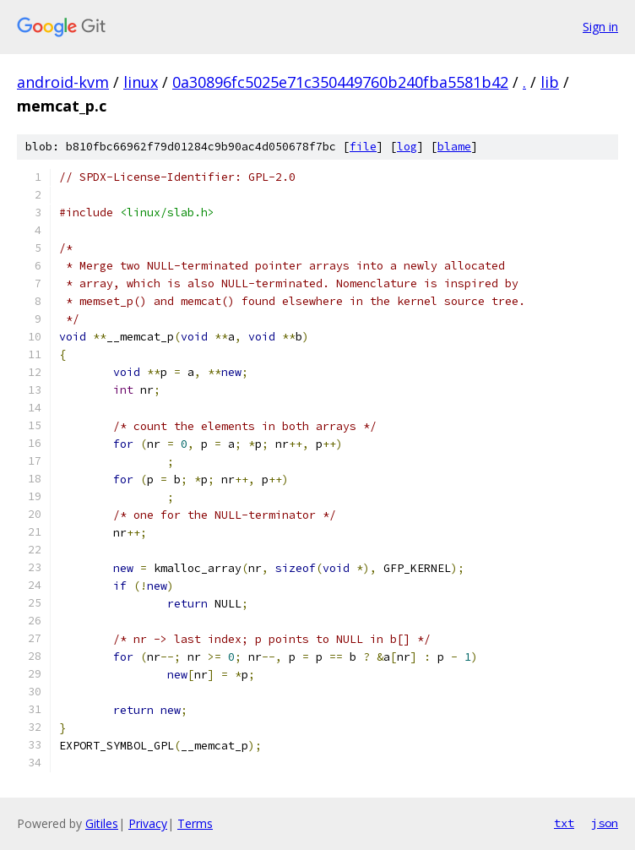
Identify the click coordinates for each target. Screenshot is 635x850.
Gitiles (101, 823)
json (604, 823)
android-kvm (63, 82)
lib (549, 82)
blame (454, 146)
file (363, 146)
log (407, 146)
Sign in (600, 27)
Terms (195, 823)
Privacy (147, 823)
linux (140, 82)
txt (564, 823)
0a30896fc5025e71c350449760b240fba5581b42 (340, 82)
